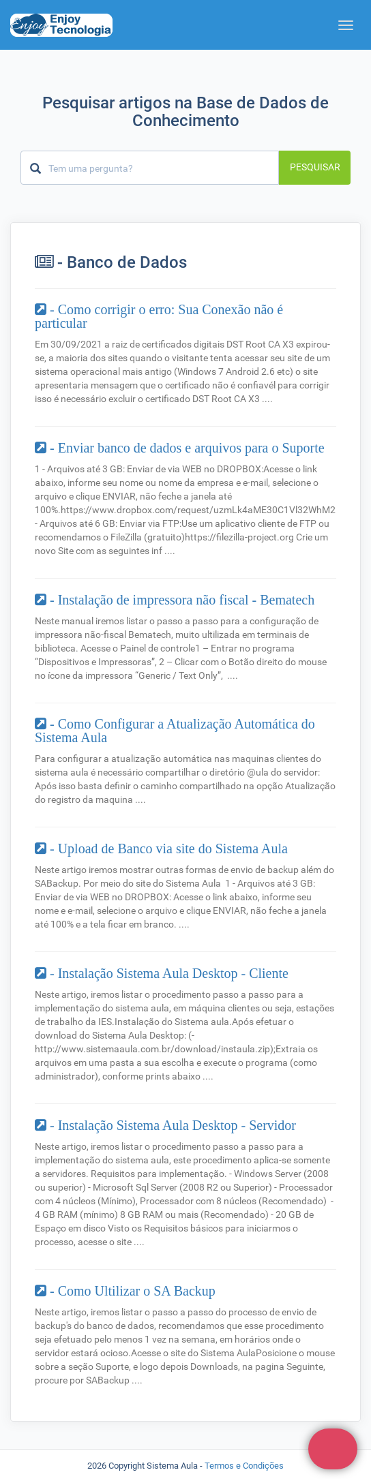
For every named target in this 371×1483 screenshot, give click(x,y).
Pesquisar (315, 167)
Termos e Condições (244, 1466)
